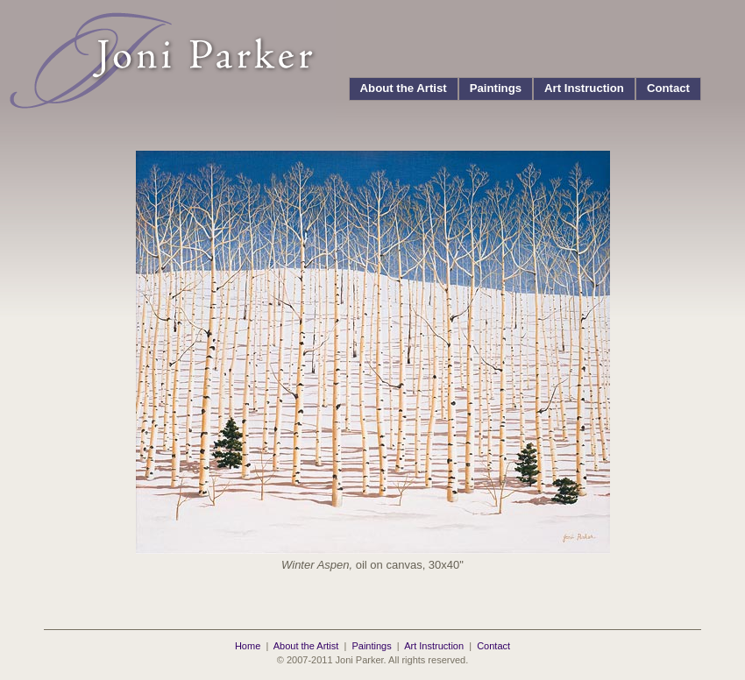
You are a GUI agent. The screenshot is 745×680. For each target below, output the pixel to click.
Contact (668, 88)
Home (247, 646)
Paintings (496, 88)
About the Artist (403, 88)
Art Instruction (584, 88)
